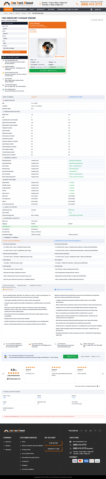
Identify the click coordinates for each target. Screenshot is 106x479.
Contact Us (24, 461)
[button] (3, 374)
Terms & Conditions (27, 469)
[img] (13, 373)
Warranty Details (35, 285)
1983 (4, 403)
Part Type (5, 26)
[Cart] (91, 9)
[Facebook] (81, 431)
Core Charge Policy (27, 453)
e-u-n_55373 (33, 31)
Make (3, 31)
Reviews (6, 445)
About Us (7, 442)
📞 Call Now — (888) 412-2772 (47, 70)
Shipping (23, 465)
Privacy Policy (25, 449)
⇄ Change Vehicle (97, 20)
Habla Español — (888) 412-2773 (90, 356)
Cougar (73, 397)
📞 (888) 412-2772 (71, 356)
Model (4, 36)
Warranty (7, 449)
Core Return (53, 443)
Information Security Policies (29, 457)
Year (3, 41)
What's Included (8, 285)
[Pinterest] (95, 431)
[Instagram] (100, 431)
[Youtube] (90, 431)
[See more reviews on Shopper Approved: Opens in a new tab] (85, 386)
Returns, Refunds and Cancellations (31, 445)
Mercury (39, 397)
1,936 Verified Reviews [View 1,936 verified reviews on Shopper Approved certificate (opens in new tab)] (13, 375)
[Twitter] (86, 431)
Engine (4, 397)
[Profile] (98, 10)
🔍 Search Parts (14, 52)
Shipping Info (22, 285)
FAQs (22, 442)
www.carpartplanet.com (80, 441)
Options (4, 45)
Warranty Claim (53, 449)
